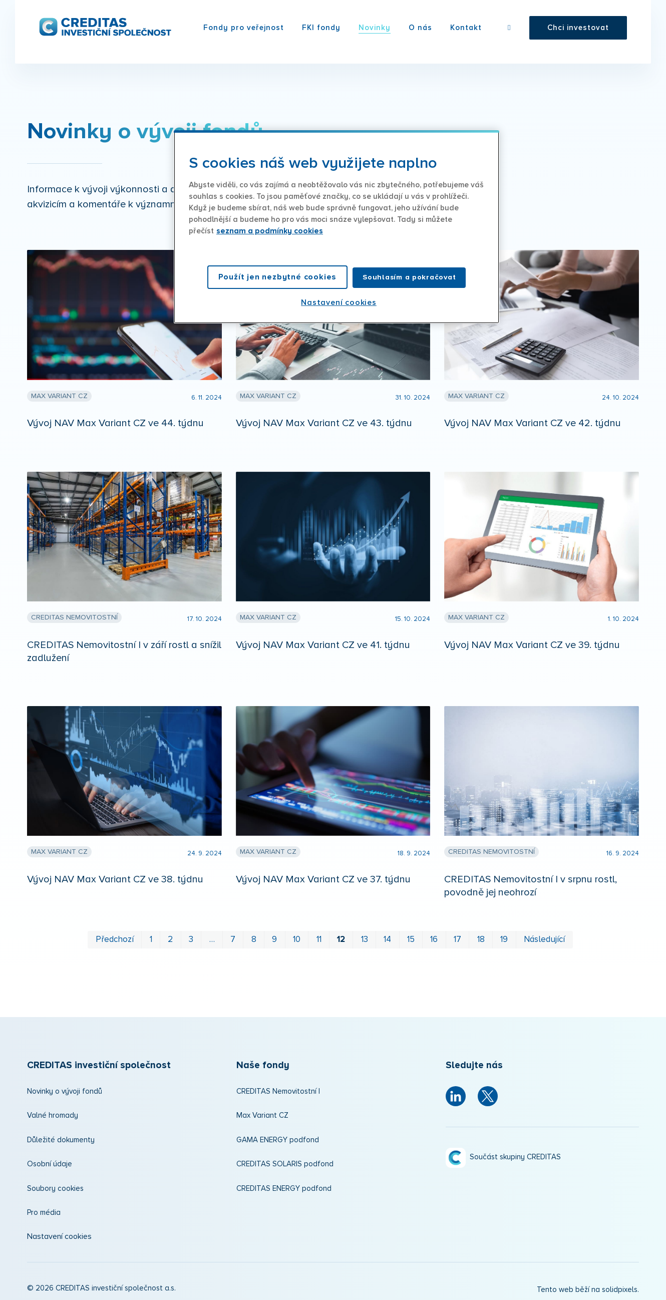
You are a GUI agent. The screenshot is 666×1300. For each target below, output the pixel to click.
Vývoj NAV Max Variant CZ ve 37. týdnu (323, 876)
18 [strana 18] (481, 936)
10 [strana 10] (296, 936)
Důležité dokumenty (61, 1137)
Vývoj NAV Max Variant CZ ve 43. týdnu (324, 420)
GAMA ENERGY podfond (277, 1137)
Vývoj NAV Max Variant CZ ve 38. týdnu (115, 876)
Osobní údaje (49, 1161)
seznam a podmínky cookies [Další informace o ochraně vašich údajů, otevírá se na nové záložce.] (269, 231)
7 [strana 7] (232, 936)
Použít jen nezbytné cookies (277, 277)
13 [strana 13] (364, 936)
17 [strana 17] (457, 936)
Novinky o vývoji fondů (64, 1088)
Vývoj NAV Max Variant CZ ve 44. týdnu (115, 420)
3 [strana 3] (191, 936)
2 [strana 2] (170, 936)
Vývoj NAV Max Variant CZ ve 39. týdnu (532, 642)
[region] (336, 226)
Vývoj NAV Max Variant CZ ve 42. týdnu (532, 420)
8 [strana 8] (253, 936)
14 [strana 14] (387, 936)
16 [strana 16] (434, 936)
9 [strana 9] (274, 936)
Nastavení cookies (59, 1233)
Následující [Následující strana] (544, 936)
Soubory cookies (55, 1185)
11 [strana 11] (318, 936)
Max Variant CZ (262, 1112)
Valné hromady (52, 1112)
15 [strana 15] (411, 936)
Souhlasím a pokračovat (409, 277)
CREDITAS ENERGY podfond (283, 1185)
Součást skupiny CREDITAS (515, 1154)
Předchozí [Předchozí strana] (115, 936)
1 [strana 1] (151, 936)
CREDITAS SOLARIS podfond (285, 1161)
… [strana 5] (212, 936)
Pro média (44, 1209)
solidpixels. (620, 1286)
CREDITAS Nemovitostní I (278, 1088)
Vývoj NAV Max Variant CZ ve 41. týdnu (323, 642)
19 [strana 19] (504, 936)
